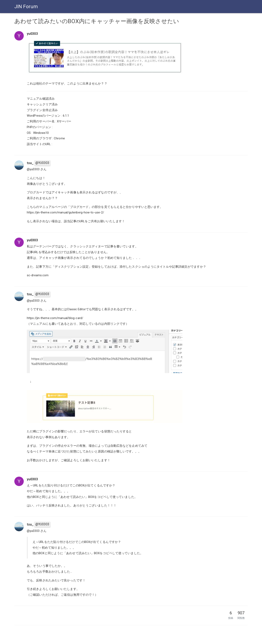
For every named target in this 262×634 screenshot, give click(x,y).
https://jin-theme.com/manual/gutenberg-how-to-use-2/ (65, 212)
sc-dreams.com (38, 275)
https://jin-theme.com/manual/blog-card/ (55, 318)
